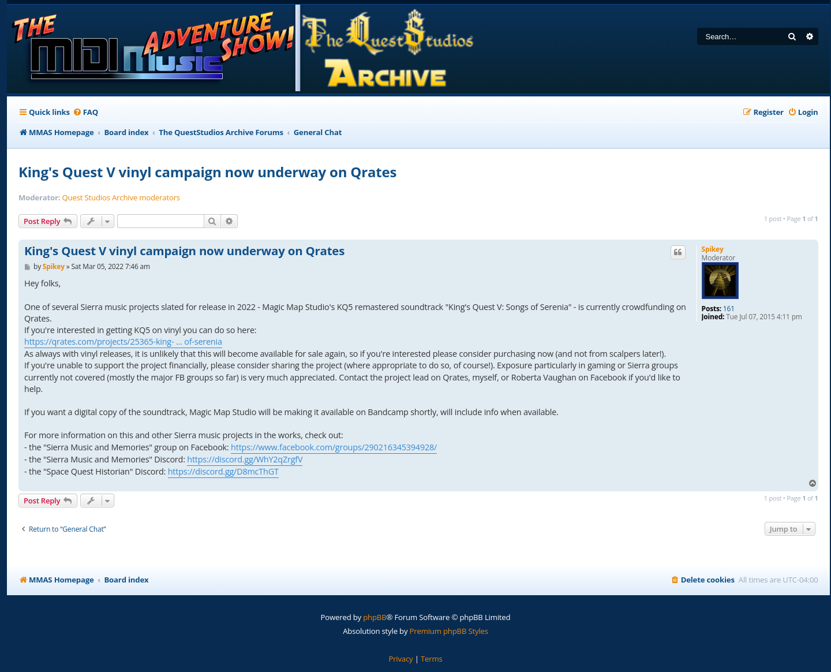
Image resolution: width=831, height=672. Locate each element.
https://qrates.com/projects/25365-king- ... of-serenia (123, 341)
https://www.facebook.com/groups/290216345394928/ (334, 447)
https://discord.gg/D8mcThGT (223, 471)
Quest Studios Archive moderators (121, 198)
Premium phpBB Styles (449, 631)
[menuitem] (85, 112)
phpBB (374, 617)
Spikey (713, 249)
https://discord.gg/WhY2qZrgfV (244, 459)
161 (729, 309)
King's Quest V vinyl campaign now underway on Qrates (207, 171)
